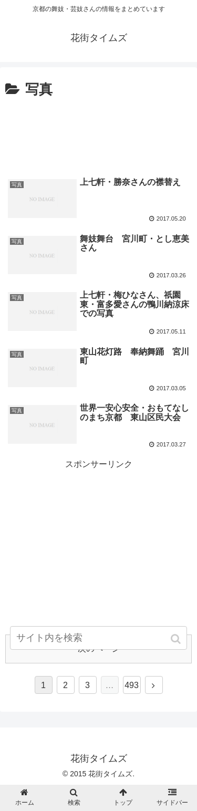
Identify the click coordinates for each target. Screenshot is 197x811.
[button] (177, 639)
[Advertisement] (98, 133)
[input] (99, 638)
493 (132, 685)
